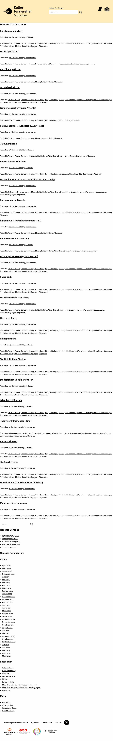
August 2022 (7, 602)
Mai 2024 (6, 582)
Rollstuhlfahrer (14, 43)
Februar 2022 (7, 613)
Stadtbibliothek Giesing (13, 359)
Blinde (61, 43)
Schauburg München (11, 400)
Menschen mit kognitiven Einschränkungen (94, 43)
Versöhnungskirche (10, 69)
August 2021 (7, 628)
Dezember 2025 (8, 574)
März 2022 (6, 611)
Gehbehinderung (27, 43)
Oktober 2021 (7, 625)
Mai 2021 (6, 633)
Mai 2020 (6, 650)
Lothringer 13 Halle (10, 539)
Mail (67, 722)
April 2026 (6, 565)
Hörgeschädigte (51, 43)
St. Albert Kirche (9, 461)
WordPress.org (8, 711)
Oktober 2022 (7, 599)
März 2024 (6, 588)
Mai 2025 (6, 579)
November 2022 (8, 596)
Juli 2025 (5, 577)
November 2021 (8, 622)
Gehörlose (39, 43)
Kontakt (58, 723)
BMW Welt (6, 276)
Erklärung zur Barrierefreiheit (16, 723)
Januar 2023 (7, 594)
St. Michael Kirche (10, 87)
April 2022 (6, 608)
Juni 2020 (6, 647)
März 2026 (6, 568)
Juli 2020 (5, 645)
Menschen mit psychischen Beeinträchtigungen (19, 46)
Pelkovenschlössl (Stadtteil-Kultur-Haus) (22, 125)
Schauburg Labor (9, 547)
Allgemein (43, 46)
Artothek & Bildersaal (11, 544)
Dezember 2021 (8, 619)
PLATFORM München (10, 536)
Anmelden (6, 702)
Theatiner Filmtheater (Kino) (15, 420)
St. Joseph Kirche (9, 51)
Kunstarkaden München (13, 161)
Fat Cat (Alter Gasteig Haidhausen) (19, 256)
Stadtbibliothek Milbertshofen (16, 379)
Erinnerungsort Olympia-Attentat (18, 107)
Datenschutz (47, 723)
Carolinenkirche (8, 143)
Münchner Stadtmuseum (13, 503)
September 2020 (8, 642)
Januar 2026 (7, 571)
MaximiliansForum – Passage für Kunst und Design (27, 179)
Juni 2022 (6, 605)
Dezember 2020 (8, 636)
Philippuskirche (8, 338)
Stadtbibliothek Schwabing (14, 297)
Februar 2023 (7, 591)
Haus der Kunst (8, 318)
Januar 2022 (7, 616)
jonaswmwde (30, 58)
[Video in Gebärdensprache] (100, 9)
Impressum (34, 723)
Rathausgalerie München (13, 200)
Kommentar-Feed (9, 708)
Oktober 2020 (7, 639)
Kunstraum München (11, 30)
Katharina (29, 37)
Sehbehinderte (70, 43)
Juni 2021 (6, 630)
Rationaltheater (8, 441)
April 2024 (6, 585)
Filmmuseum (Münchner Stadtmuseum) (21, 482)
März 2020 (6, 656)
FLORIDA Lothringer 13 (11, 541)
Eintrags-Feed (7, 705)
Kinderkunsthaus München (14, 238)
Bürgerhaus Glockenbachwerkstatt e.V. (20, 220)
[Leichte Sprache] (107, 9)
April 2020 (6, 653)
